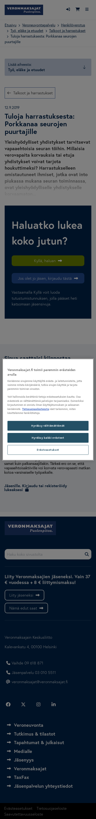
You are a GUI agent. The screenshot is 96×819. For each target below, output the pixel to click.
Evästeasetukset (48, 449)
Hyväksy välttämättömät (48, 425)
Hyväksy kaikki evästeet (48, 437)
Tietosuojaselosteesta (35, 409)
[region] (47, 409)
